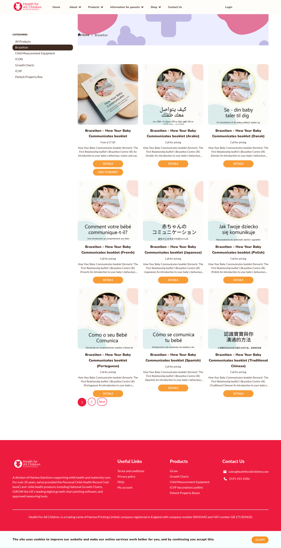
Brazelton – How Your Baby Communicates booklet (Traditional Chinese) (238, 369)
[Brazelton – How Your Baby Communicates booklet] (108, 96)
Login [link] (228, 8)
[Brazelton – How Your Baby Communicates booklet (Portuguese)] (108, 328)
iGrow (174, 481)
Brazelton (22, 49)
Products (94, 8)
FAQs (121, 492)
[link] (27, 8)
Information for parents (125, 8)
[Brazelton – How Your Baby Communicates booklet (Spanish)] (173, 328)
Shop (154, 8)
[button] (261, 8)
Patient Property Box (30, 81)
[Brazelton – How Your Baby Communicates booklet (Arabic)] (173, 96)
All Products (24, 43)
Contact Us (175, 8)
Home (56, 8)
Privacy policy (126, 486)
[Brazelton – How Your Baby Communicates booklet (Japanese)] (173, 213)
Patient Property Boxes (185, 503)
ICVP (19, 74)
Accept (259, 539)
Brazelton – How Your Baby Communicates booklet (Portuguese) (108, 369)
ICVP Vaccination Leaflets (187, 497)
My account (125, 497)
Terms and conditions (131, 481)
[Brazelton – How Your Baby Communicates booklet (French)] (108, 213)
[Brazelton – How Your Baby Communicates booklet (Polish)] (238, 213)
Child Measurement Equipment (37, 56)
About (73, 8)
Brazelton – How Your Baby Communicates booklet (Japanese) (173, 255)
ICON (20, 62)
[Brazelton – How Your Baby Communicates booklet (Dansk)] (238, 96)
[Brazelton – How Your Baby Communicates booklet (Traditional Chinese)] (238, 328)
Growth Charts (26, 68)
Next (103, 412)
